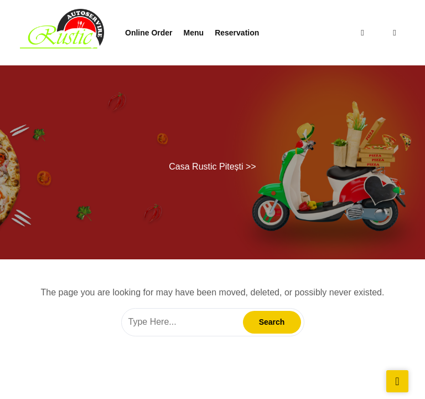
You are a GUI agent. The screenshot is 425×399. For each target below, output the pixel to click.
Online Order (149, 32)
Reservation (237, 32)
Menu (194, 32)
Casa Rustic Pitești (206, 166)
